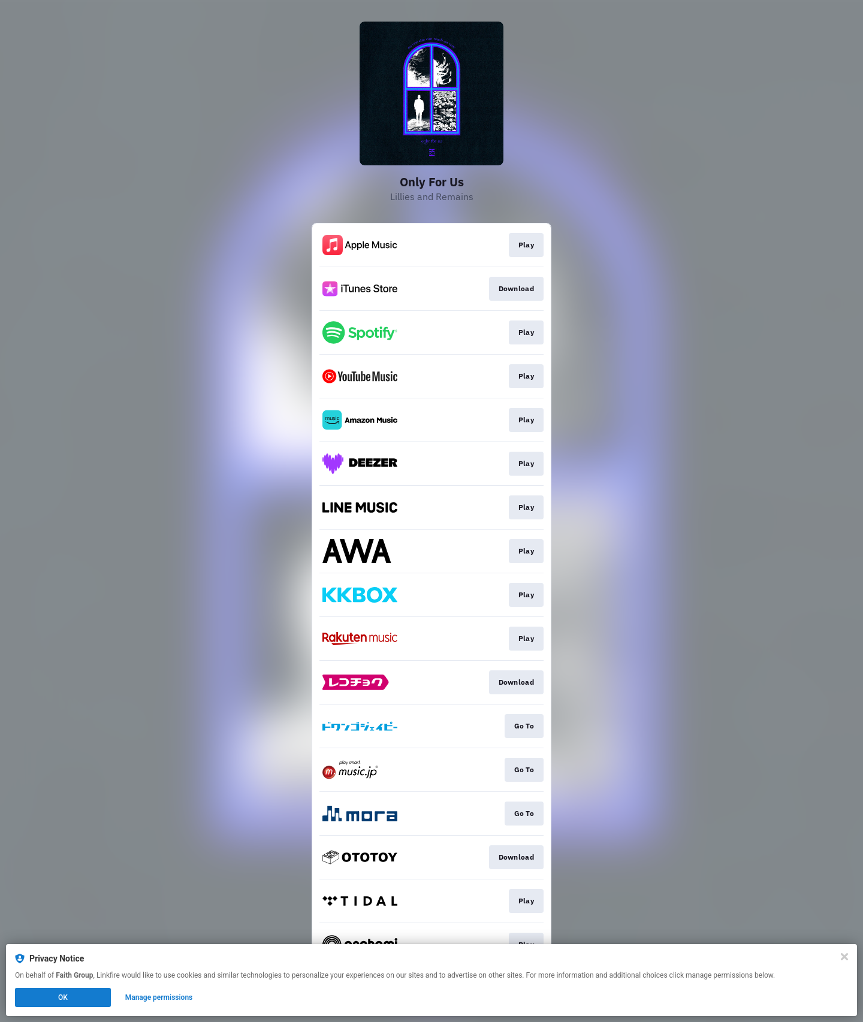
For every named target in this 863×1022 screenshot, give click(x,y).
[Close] (844, 956)
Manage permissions (159, 997)
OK (63, 997)
